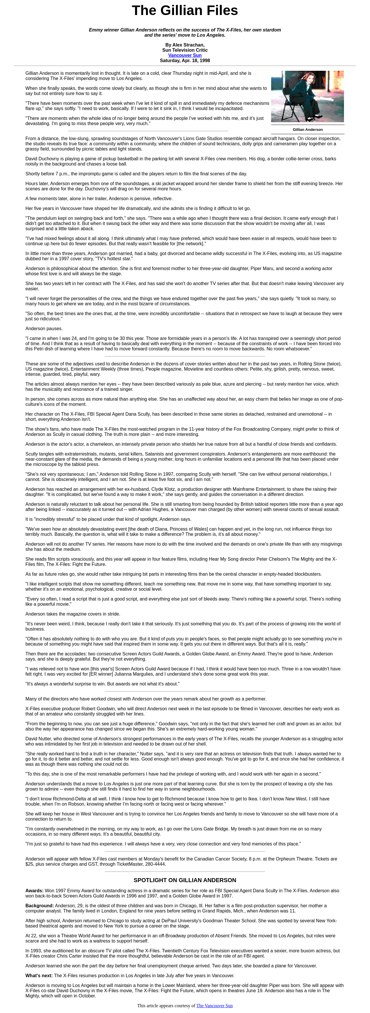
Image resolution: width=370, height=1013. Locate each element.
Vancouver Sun (185, 55)
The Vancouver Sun (214, 1005)
